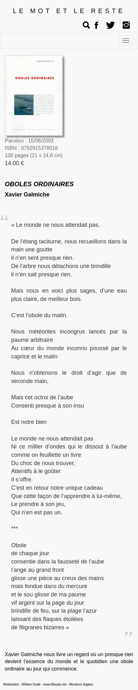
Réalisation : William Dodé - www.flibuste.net (34, 684)
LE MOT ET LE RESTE (69, 10)
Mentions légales (81, 684)
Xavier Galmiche (27, 194)
